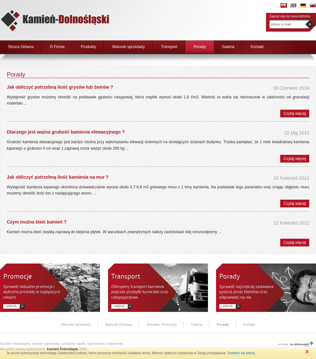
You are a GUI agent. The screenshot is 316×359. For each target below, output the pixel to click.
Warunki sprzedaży (128, 47)
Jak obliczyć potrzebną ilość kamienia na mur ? (58, 177)
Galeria (228, 47)
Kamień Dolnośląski (62, 349)
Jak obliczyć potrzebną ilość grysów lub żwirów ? (60, 87)
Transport (169, 47)
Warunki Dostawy (119, 324)
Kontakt (257, 47)
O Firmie (57, 47)
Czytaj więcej (294, 113)
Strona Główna (21, 47)
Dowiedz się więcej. (241, 353)
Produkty (88, 47)
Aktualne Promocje (162, 324)
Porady (199, 47)
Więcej (11, 306)
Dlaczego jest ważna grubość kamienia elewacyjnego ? (66, 132)
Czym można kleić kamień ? (36, 222)
